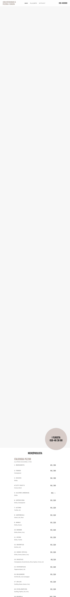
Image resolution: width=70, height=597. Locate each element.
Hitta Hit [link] (42, 3)
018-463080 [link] (63, 3)
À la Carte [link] (33, 3)
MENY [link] (26, 3)
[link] (11, 4)
